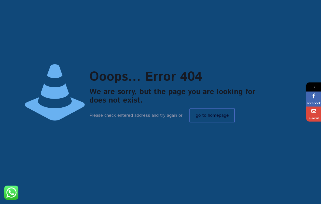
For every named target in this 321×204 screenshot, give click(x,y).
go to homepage (212, 115)
